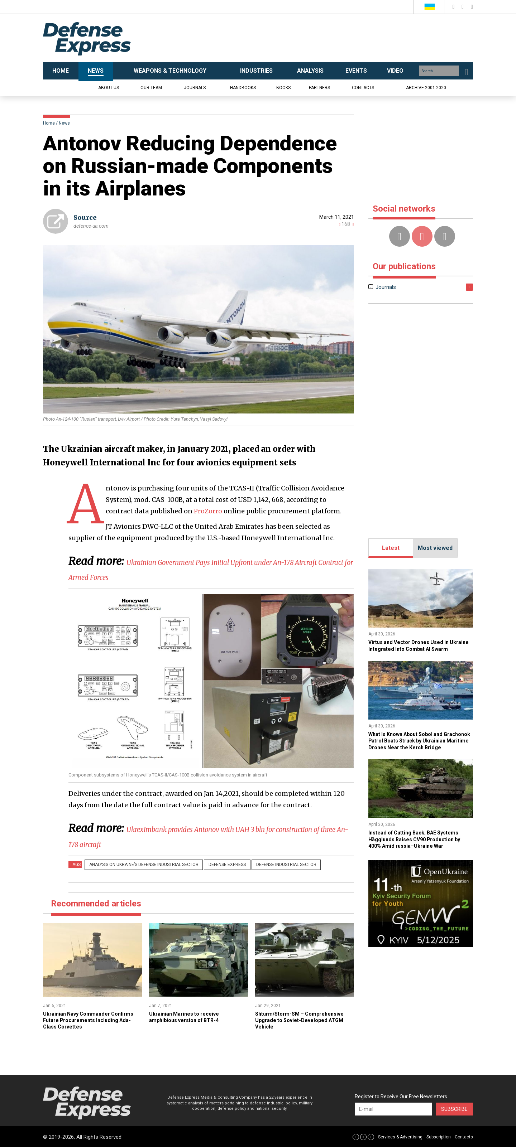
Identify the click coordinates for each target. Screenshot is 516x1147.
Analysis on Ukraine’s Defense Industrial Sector (140, 864)
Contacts (363, 87)
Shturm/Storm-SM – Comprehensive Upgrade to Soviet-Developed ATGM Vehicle (303, 1019)
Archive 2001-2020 (426, 87)
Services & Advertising (400, 1135)
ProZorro (208, 511)
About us (108, 87)
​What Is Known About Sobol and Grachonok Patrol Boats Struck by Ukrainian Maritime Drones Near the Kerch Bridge (417, 750)
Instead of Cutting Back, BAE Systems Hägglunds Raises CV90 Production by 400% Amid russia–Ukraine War (419, 852)
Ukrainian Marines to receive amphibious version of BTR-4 (188, 1015)
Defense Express (217, 864)
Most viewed (435, 548)
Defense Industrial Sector (270, 864)
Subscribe (454, 1108)
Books (283, 87)
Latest (391, 548)
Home (49, 123)
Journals (195, 87)
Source (85, 217)
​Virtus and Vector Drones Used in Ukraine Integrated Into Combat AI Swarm (414, 649)
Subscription (438, 1135)
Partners (319, 87)
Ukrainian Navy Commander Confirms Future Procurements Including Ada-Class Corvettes (86, 1019)
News (64, 123)
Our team (151, 87)
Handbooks (243, 87)
